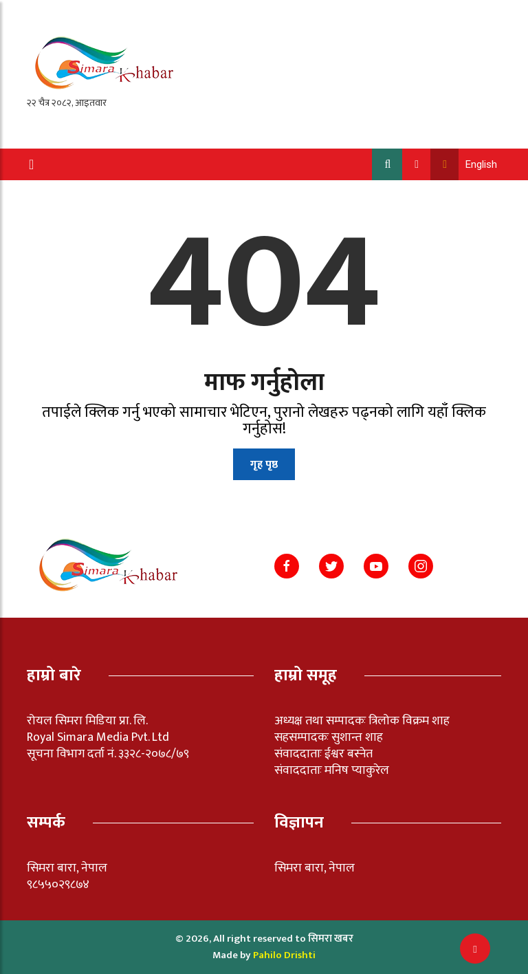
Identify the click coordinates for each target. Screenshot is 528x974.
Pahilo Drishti (284, 955)
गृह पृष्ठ (264, 464)
